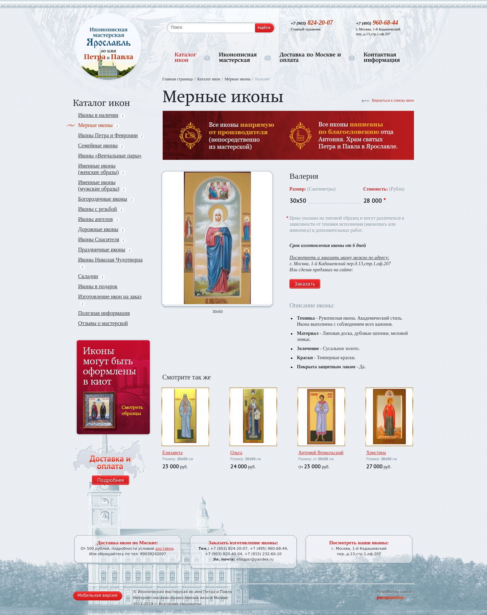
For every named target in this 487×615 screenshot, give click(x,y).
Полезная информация (104, 313)
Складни (91, 276)
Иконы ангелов (98, 219)
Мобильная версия (97, 595)
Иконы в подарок (98, 286)
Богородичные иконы (106, 199)
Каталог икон (208, 79)
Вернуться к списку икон (393, 100)
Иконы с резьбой (101, 209)
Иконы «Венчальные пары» (110, 155)
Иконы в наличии (101, 115)
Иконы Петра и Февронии (111, 135)
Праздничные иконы (105, 249)
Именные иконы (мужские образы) (102, 185)
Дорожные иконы (101, 229)
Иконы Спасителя (102, 239)
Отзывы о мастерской (103, 323)
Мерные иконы (98, 125)
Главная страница (177, 79)
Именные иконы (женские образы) (101, 169)
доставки (164, 548)
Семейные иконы (101, 145)
